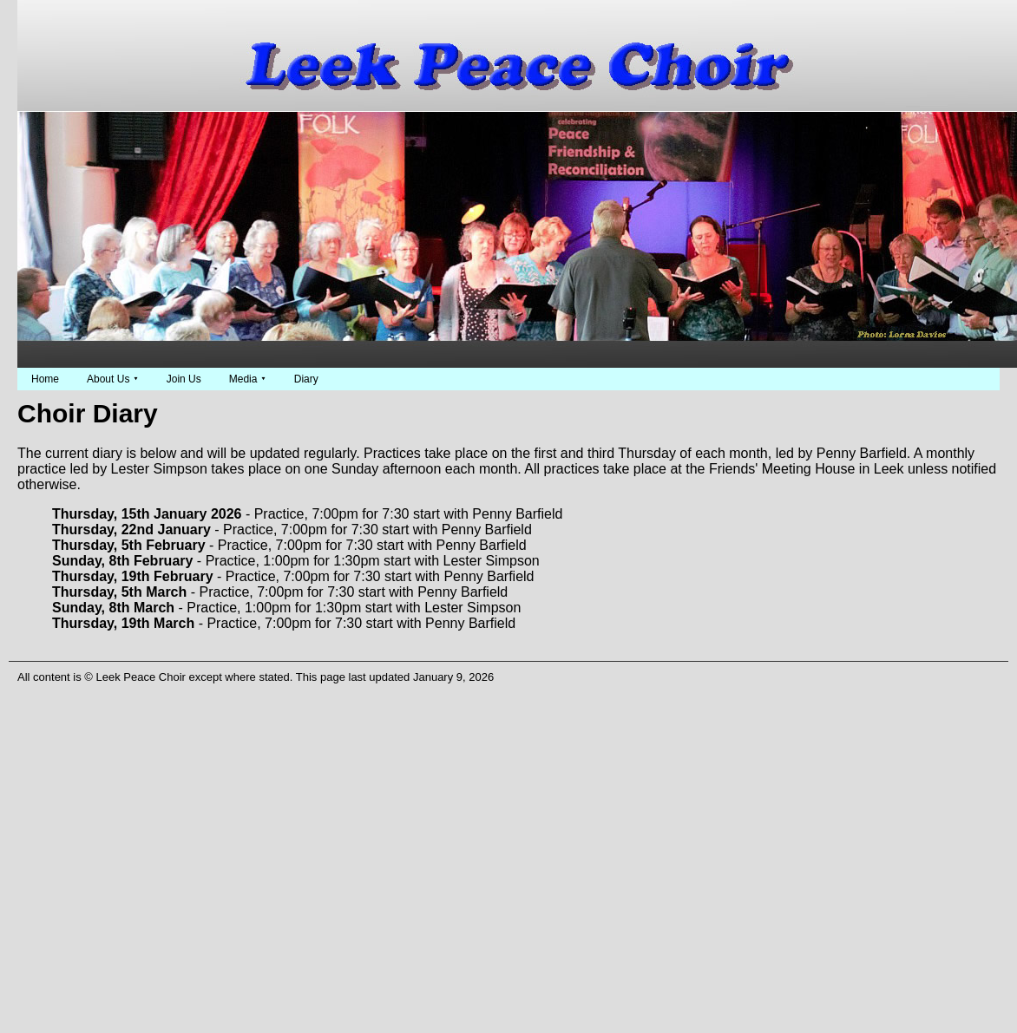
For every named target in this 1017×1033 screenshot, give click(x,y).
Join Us (184, 379)
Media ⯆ (247, 379)
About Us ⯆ (113, 379)
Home (45, 379)
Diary (306, 379)
